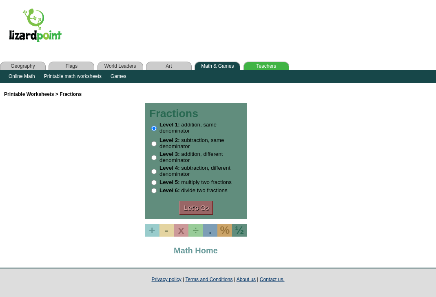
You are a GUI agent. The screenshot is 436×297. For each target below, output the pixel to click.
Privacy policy (166, 279)
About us (246, 279)
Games (118, 76)
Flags (71, 66)
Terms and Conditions (208, 279)
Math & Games (217, 66)
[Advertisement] (231, 27)
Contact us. (272, 279)
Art (169, 66)
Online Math (22, 76)
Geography (23, 66)
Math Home (196, 250)
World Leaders (120, 66)
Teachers (266, 66)
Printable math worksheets (73, 76)
